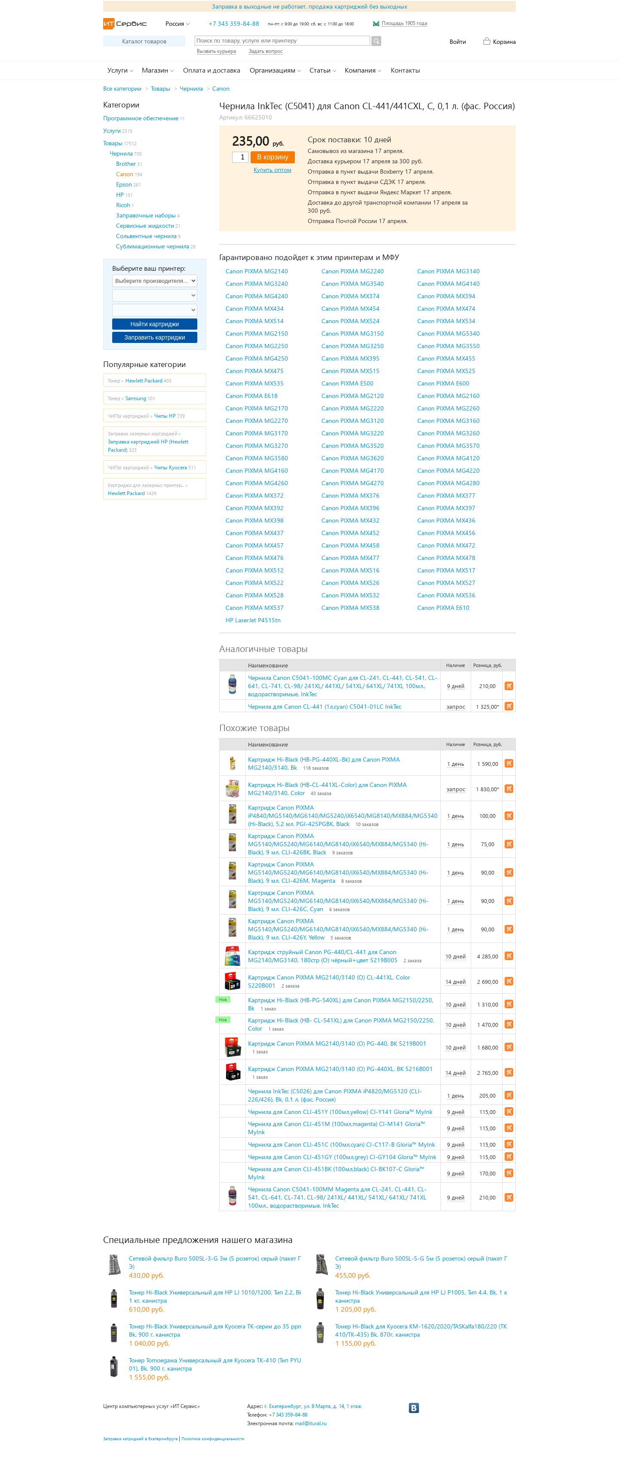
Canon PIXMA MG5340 (448, 333)
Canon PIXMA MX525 (446, 371)
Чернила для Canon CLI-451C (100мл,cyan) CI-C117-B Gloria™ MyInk (341, 1144)
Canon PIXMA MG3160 (448, 420)
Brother (126, 163)
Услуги (112, 130)
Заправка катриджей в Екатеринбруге (140, 1438)
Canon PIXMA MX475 (255, 371)
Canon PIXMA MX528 (255, 595)
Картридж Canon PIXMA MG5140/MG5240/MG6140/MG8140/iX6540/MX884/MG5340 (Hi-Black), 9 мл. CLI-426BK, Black (338, 844)
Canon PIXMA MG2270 (257, 420)
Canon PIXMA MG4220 (448, 470)
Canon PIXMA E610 (443, 607)
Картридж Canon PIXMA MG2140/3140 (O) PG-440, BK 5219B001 (337, 1043)
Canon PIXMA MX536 (446, 595)
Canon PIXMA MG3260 (448, 433)
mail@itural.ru (311, 1423)
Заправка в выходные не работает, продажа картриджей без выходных (309, 6)
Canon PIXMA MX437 (255, 533)
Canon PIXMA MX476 (255, 558)
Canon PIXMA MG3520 (353, 445)
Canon (221, 88)
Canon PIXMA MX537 (255, 607)
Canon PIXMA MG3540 (353, 283)
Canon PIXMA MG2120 (353, 396)
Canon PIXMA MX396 (351, 508)
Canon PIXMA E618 (252, 396)
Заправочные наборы (146, 215)
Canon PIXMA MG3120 (353, 420)
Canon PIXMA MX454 (351, 308)
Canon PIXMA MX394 (446, 296)
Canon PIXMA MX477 (351, 558)
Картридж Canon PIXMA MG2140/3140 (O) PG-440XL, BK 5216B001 (340, 1069)
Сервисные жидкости (145, 225)
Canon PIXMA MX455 (446, 358)
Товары (160, 88)
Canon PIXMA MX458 (351, 545)
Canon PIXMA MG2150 (257, 333)
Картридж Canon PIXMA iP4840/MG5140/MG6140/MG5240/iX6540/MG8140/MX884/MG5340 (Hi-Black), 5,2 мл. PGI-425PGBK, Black (343, 815)
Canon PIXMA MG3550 (448, 346)
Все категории (122, 88)
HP (120, 194)
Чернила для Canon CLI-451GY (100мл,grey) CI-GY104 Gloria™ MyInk (342, 1157)
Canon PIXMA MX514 (255, 321)
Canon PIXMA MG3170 (257, 433)
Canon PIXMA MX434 (255, 308)
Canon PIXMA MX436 (446, 520)
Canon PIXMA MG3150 (353, 333)
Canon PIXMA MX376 (351, 495)
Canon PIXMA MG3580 (257, 458)
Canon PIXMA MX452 (351, 533)
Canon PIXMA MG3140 (448, 271)
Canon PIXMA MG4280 (448, 483)
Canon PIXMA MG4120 (448, 458)
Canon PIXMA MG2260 (448, 408)
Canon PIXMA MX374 (351, 296)
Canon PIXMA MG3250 (353, 346)
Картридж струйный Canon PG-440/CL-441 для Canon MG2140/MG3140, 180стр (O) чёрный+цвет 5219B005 (323, 956)
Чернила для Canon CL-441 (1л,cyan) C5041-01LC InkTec (324, 706)
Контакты (405, 69)
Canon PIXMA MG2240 (353, 271)
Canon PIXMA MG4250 (257, 358)
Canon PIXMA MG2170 (257, 408)
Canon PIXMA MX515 (351, 371)
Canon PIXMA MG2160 (448, 396)
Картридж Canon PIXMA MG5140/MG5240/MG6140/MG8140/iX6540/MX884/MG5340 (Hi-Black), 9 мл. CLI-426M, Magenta (338, 872)
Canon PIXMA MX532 (351, 595)
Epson (124, 184)
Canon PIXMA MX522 (255, 582)
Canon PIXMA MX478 (446, 558)
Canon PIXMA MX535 (255, 383)
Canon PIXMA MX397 (446, 508)
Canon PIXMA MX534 (446, 321)
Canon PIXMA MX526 (351, 582)
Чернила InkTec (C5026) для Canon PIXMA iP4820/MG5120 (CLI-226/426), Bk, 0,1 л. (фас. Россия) (335, 1095)
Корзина (504, 41)
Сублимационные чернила (152, 246)
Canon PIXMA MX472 (446, 545)
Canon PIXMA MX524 (351, 321)
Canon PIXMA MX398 (255, 520)
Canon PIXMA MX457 (255, 545)
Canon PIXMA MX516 (351, 570)
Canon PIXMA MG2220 (353, 408)
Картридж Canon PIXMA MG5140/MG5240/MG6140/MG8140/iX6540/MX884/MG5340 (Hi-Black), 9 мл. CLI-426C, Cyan (338, 900)
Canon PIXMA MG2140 (257, 271)
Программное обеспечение (140, 118)
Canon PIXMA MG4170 (353, 470)
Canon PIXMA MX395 (351, 358)
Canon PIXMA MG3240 (257, 283)
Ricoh (123, 205)
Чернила (191, 88)
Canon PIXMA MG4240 (257, 296)
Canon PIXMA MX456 (446, 533)
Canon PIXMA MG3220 (353, 433)
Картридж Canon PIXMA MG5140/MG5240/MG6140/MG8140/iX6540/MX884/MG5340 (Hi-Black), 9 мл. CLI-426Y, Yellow (338, 929)
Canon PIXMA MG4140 (448, 283)
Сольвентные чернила (146, 236)
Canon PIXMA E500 (348, 383)
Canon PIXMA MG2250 (257, 346)
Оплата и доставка (211, 69)
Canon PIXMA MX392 (255, 508)
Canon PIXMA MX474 (446, 308)
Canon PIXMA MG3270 (257, 445)
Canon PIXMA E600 (443, 383)
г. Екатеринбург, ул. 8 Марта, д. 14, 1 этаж (313, 1406)
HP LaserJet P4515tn (253, 620)
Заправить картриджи (154, 337)
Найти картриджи (155, 324)
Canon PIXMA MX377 (446, 495)
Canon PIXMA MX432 (351, 520)
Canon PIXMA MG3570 (448, 445)
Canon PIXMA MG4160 (257, 470)
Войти (458, 41)
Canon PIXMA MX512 (255, 570)
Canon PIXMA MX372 (255, 495)
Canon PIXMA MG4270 (353, 483)
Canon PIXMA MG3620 (353, 458)
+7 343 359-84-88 (233, 23)
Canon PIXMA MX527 (446, 582)
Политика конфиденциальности (213, 1438)
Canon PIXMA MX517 (446, 570)
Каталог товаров (144, 41)
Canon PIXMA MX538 (351, 607)
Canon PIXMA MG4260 (257, 483)
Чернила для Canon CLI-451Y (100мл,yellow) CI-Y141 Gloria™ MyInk (340, 1112)
